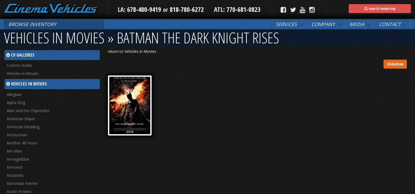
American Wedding (23, 126)
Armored (14, 167)
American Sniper (21, 118)
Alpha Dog (16, 102)
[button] (289, 24)
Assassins (15, 175)
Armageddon (18, 159)
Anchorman (17, 134)
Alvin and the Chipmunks (28, 110)
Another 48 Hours (22, 143)
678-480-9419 (144, 9)
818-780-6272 (187, 9)
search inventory (380, 8)
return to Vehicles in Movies (132, 51)
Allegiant (14, 94)
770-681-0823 (242, 9)
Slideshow (395, 64)
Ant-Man (14, 151)
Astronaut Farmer (22, 183)
